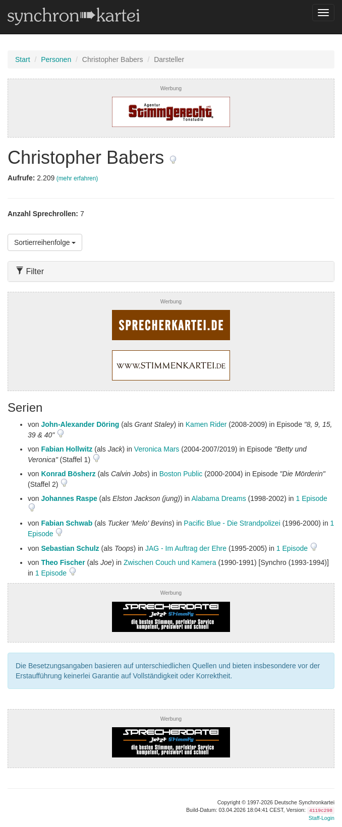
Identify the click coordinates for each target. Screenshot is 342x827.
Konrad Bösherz (68, 474)
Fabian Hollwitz (66, 449)
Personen (56, 59)
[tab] (171, 271)
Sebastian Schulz (70, 548)
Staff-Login (321, 818)
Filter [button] (30, 271)
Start (22, 59)
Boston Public (181, 474)
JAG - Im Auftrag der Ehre (185, 548)
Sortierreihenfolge (45, 242)
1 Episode (311, 498)
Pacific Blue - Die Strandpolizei (232, 523)
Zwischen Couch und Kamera (170, 562)
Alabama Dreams (219, 498)
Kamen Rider (206, 424)
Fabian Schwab (66, 523)
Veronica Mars (156, 449)
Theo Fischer (63, 562)
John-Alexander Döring (80, 424)
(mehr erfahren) (77, 178)
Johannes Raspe (69, 498)
